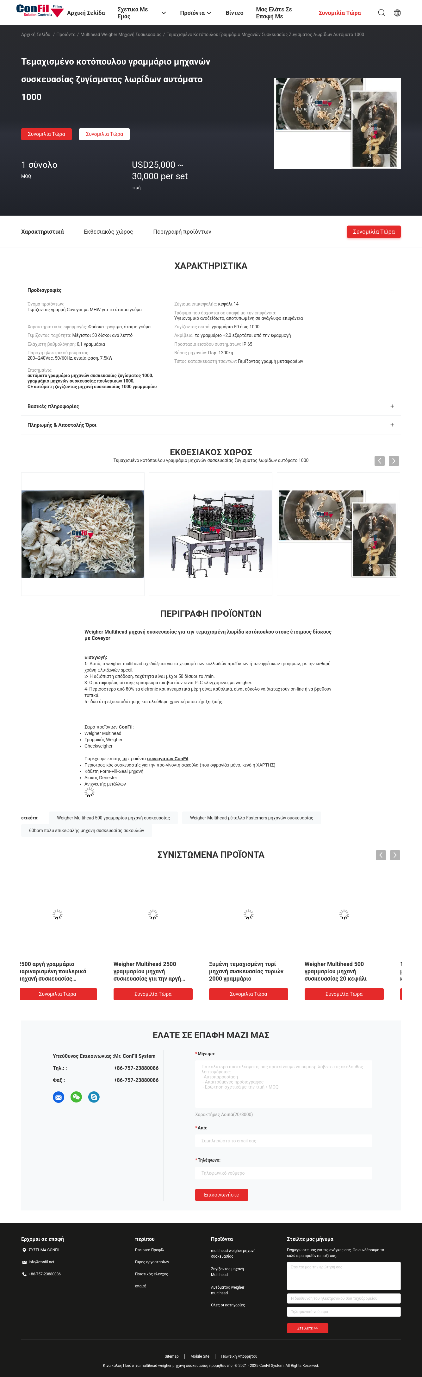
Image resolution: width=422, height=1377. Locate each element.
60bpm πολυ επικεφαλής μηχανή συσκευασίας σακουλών (86, 830)
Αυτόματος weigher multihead (227, 1290)
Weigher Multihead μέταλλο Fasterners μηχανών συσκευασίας (251, 817)
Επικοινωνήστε (221, 1195)
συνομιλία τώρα (46, 134)
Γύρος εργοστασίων (152, 1262)
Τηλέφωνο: (209, 1160)
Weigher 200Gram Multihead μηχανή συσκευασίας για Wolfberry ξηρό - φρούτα (160, 971)
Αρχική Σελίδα (35, 34)
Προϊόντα (66, 34)
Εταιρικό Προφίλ (149, 1250)
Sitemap (172, 1356)
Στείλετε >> (307, 1328)
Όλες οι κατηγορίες (228, 1305)
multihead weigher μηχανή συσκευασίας (121, 34)
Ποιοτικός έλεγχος (151, 1274)
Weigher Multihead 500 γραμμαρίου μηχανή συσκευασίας (113, 817)
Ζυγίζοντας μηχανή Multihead (227, 1272)
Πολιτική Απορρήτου (239, 1356)
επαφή (140, 1286)
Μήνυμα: (206, 1053)
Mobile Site (199, 1356)
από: (202, 1127)
